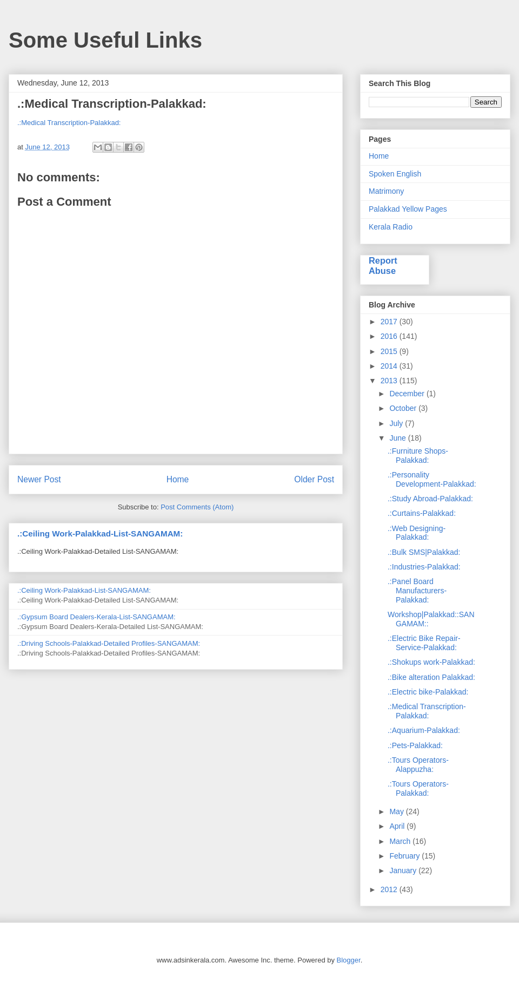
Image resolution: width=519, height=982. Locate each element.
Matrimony (386, 191)
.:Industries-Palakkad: (424, 566)
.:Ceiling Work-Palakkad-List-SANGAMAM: (100, 533)
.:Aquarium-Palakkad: (424, 730)
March (400, 841)
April (398, 826)
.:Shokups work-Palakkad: (431, 662)
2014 (390, 366)
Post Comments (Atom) (197, 507)
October (403, 408)
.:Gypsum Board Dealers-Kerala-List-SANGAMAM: (96, 617)
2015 (390, 351)
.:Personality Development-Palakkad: (432, 479)
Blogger (349, 960)
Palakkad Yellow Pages (408, 209)
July (397, 423)
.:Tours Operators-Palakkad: (418, 788)
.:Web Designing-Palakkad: (416, 533)
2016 (390, 336)
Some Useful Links (105, 40)
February (405, 856)
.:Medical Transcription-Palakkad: (69, 123)
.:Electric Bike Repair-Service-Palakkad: (424, 643)
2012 (390, 889)
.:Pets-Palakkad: (415, 745)
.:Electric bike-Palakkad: (428, 692)
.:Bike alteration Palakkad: (431, 677)
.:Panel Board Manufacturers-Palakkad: (417, 590)
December (407, 393)
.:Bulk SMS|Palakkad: (424, 552)
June (398, 438)
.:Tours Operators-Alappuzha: (418, 765)
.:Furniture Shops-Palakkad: (418, 455)
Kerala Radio (390, 226)
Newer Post (39, 479)
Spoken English (395, 173)
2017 (390, 321)
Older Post (314, 479)
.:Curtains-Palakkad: (422, 513)
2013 (390, 380)
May (397, 811)
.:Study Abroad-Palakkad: (430, 498)
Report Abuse (383, 266)
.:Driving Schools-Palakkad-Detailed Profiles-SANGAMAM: (108, 643)
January (403, 870)
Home (178, 479)
